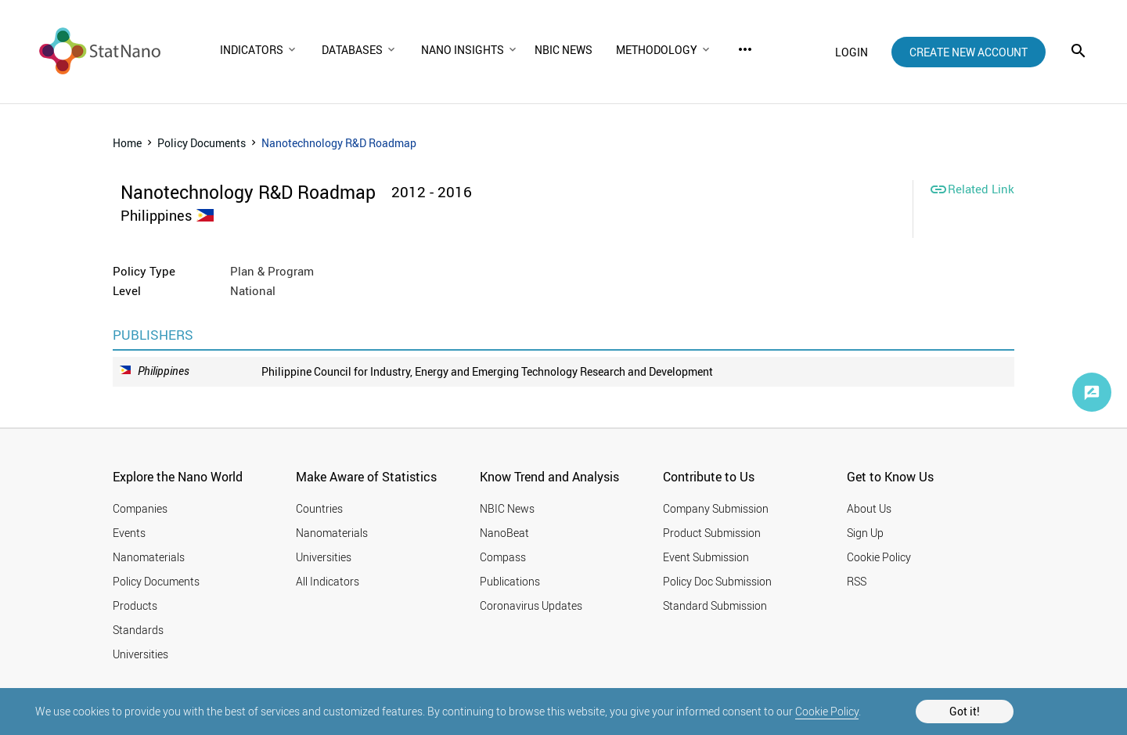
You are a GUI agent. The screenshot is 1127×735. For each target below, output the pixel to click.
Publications (510, 581)
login (851, 52)
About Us (869, 508)
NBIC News (507, 508)
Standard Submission (715, 605)
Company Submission (716, 508)
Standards (138, 629)
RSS (856, 581)
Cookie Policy (827, 711)
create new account (968, 52)
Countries (319, 508)
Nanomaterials (149, 556)
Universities (140, 654)
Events (129, 532)
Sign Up (865, 532)
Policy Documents (201, 142)
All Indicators (327, 581)
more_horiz (745, 49)
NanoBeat (504, 532)
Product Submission (712, 532)
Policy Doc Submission (717, 581)
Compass (503, 556)
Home (127, 142)
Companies (140, 508)
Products (135, 605)
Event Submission (706, 556)
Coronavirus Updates (531, 605)
